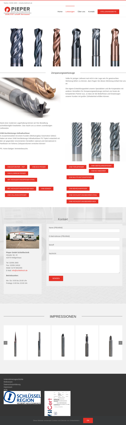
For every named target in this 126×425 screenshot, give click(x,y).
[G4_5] (39, 343)
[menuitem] (60, 11)
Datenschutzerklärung (12, 384)
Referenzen (8, 382)
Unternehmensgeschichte (13, 379)
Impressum (8, 387)
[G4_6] (15, 343)
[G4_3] (86, 343)
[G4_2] (110, 343)
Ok (88, 420)
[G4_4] (63, 343)
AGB (5, 390)
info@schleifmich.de (25, 3)
